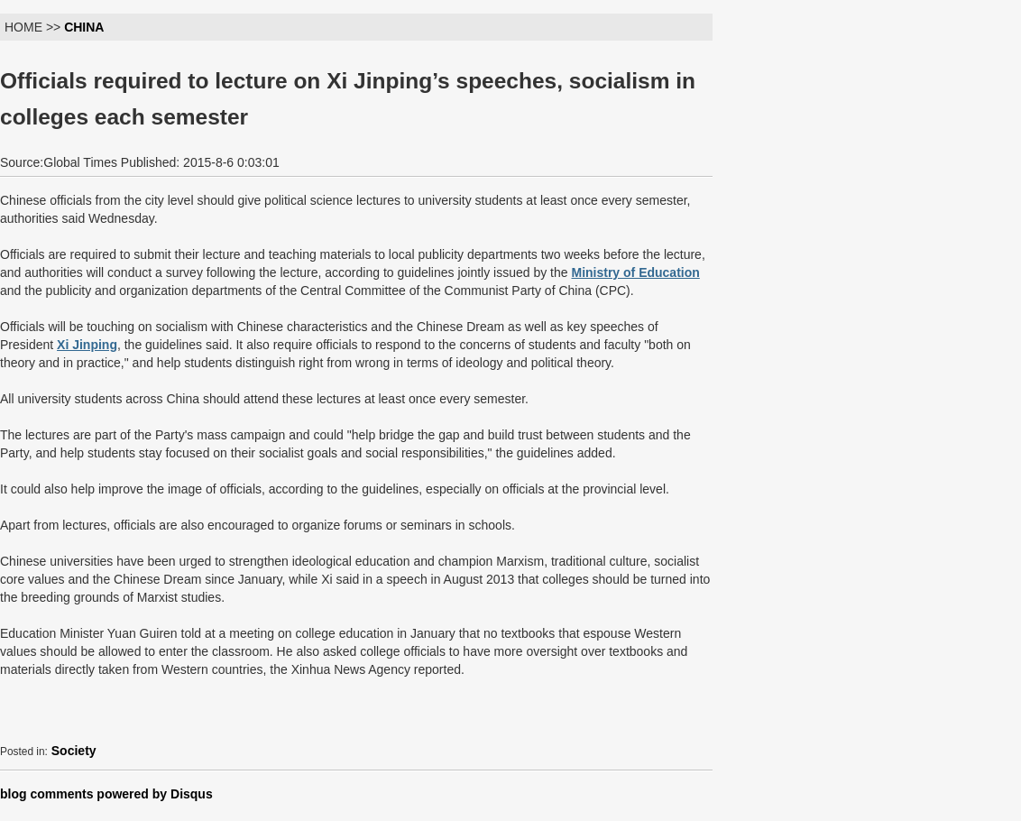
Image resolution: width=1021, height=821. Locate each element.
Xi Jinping (87, 344)
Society (74, 750)
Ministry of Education (635, 272)
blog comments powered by (106, 794)
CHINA (84, 27)
